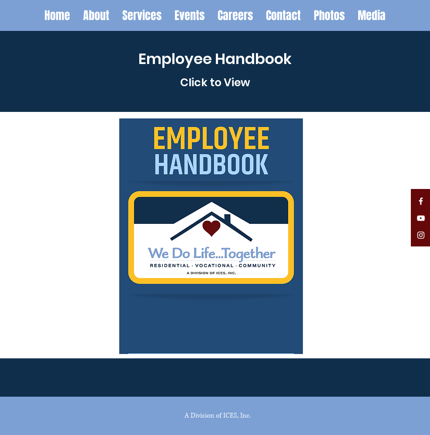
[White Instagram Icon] (421, 235)
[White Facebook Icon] (421, 201)
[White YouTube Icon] (421, 218)
